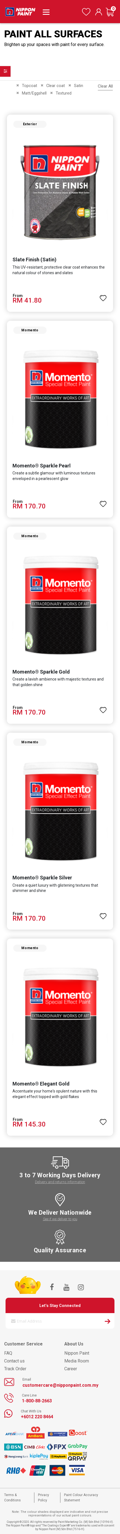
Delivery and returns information (60, 1182)
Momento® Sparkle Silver (42, 878)
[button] (103, 295)
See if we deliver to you (60, 1219)
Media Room (76, 1361)
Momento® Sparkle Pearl (41, 466)
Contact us (14, 1361)
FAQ (8, 1353)
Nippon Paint (76, 1353)
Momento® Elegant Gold (41, 1084)
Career (70, 1368)
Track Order (15, 1368)
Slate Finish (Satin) (34, 259)
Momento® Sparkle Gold (41, 672)
